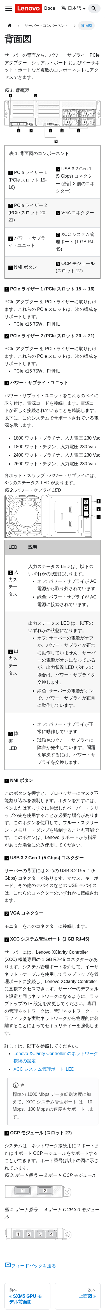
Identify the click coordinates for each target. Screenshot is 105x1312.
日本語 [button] (71, 8)
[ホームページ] (9, 25)
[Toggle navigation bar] (8, 8)
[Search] (94, 8)
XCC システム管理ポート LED (43, 1069)
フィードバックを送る (30, 1265)
